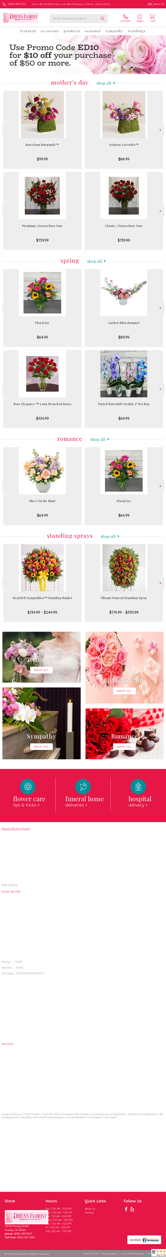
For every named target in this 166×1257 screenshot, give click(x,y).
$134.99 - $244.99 (42, 612)
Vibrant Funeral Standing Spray (124, 598)
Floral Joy (42, 323)
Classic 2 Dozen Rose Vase (124, 226)
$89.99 (123, 337)
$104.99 (42, 418)
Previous (5, 130)
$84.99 (123, 159)
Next (160, 130)
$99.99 (42, 159)
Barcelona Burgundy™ (42, 145)
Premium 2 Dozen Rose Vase (42, 226)
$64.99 (42, 337)
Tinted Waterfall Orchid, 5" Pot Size (124, 404)
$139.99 (124, 240)
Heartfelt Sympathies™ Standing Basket (42, 598)
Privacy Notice (109, 1253)
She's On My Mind (42, 501)
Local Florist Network (132, 1253)
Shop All (104, 83)
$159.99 (42, 240)
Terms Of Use (90, 1253)
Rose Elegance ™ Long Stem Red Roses (42, 404)
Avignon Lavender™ (124, 145)
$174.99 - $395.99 (123, 612)
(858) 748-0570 (17, 4)
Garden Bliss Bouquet (124, 323)
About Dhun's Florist (16, 829)
